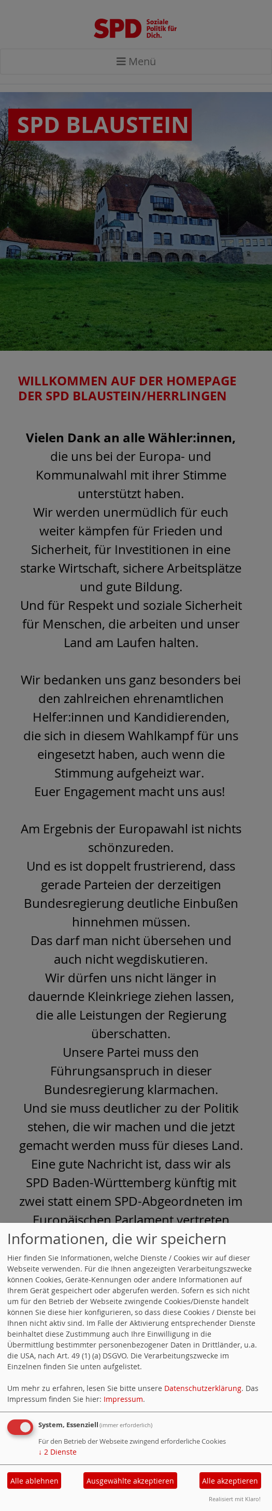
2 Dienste (57, 1452)
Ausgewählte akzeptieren (130, 1481)
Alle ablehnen (34, 1481)
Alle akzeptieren (230, 1481)
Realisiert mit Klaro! (235, 1499)
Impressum (123, 1399)
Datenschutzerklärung (202, 1388)
